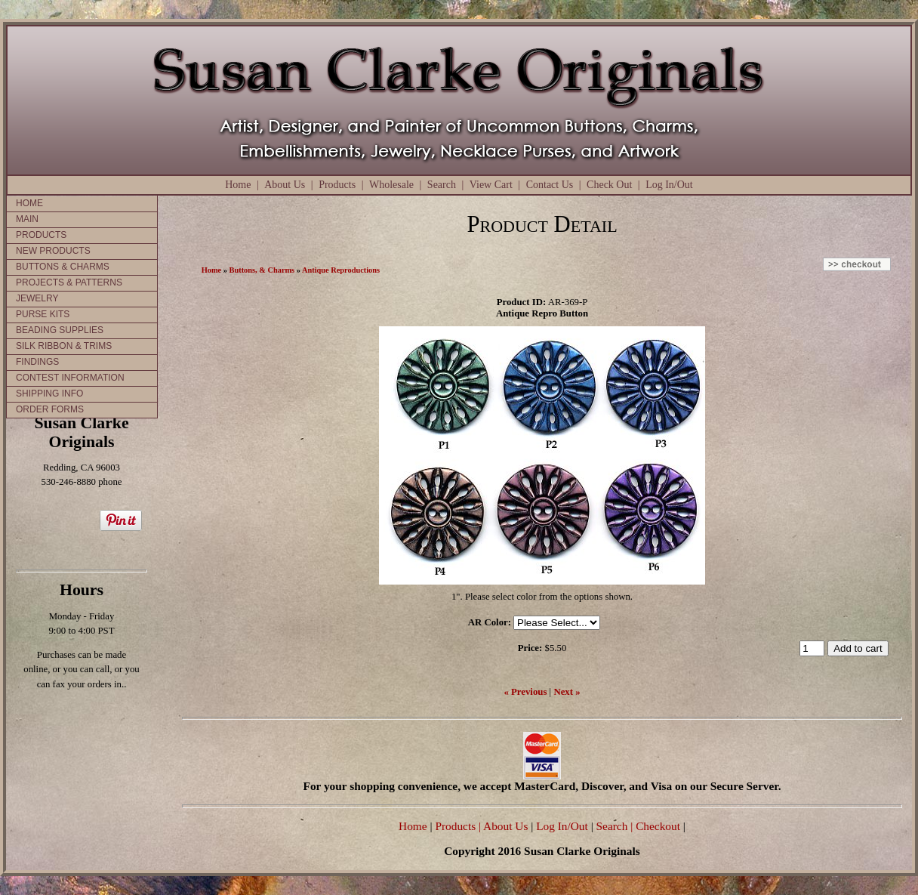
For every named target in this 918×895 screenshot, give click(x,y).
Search (441, 184)
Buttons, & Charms (262, 270)
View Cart (491, 184)
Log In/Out (669, 184)
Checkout (658, 825)
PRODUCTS (41, 235)
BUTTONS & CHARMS (62, 266)
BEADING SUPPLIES (59, 330)
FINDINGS (37, 361)
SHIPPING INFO (49, 393)
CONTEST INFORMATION (70, 377)
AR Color (488, 622)
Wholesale (391, 184)
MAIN (27, 219)
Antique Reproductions (341, 270)
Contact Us (550, 184)
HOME (29, 203)
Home (238, 184)
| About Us (505, 825)
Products (337, 184)
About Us (284, 184)
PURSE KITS (42, 314)
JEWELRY (37, 298)
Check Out (609, 184)
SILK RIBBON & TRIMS (64, 346)
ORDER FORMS (50, 409)
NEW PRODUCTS (53, 250)
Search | (613, 825)
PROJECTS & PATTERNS (69, 282)
